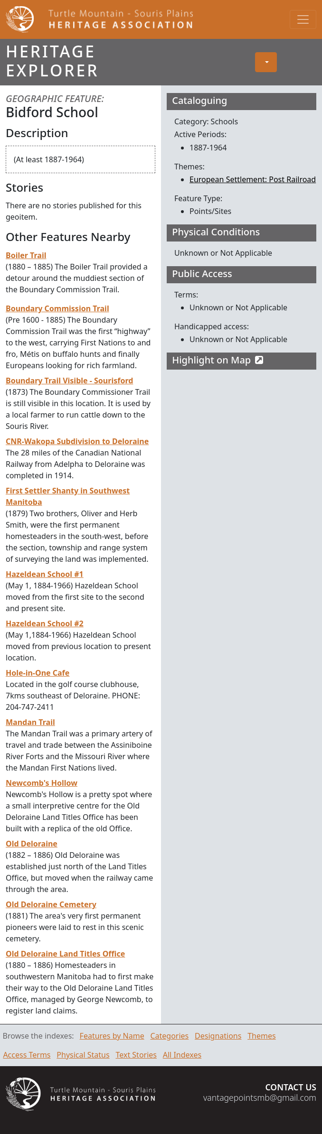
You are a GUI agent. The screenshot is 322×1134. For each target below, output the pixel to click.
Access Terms (26, 1055)
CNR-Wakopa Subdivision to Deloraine (77, 441)
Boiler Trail (26, 255)
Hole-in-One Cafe (37, 673)
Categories (169, 1036)
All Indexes (182, 1055)
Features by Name (112, 1036)
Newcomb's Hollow (41, 783)
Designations (218, 1036)
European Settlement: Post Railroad (252, 179)
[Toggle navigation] (303, 19)
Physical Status (83, 1055)
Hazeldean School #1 (45, 574)
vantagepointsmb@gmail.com (259, 1097)
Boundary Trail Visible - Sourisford (69, 380)
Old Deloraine (31, 843)
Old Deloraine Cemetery (51, 904)
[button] (266, 62)
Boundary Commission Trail (57, 308)
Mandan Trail (30, 722)
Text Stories (136, 1055)
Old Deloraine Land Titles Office (65, 953)
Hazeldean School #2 (45, 623)
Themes (261, 1036)
